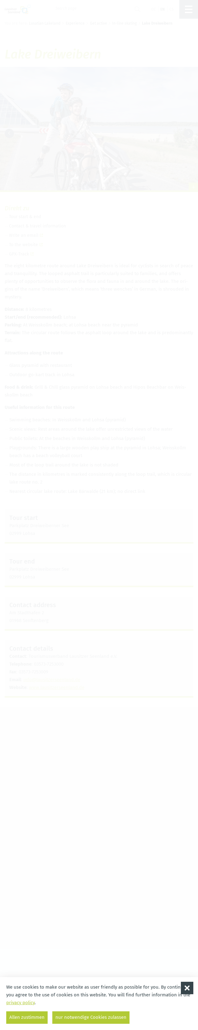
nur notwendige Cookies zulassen (90, 1017)
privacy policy (20, 1002)
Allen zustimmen (27, 1017)
